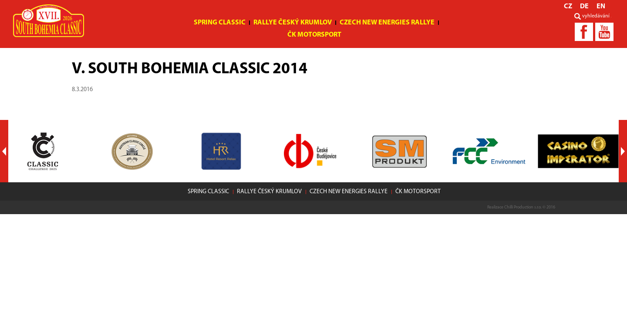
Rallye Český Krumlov (292, 22)
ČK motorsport (314, 34)
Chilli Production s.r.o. (523, 207)
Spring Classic (220, 22)
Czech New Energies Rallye (387, 22)
